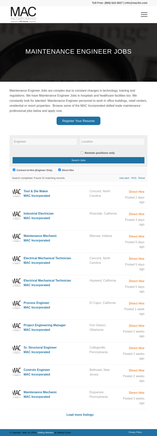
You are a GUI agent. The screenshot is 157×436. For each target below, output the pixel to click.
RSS (133, 178)
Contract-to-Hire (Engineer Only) (32, 170)
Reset (141, 178)
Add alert (124, 178)
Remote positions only (100, 152)
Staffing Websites (46, 432)
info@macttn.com (135, 2)
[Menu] (142, 14)
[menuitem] (134, 432)
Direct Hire (66, 170)
